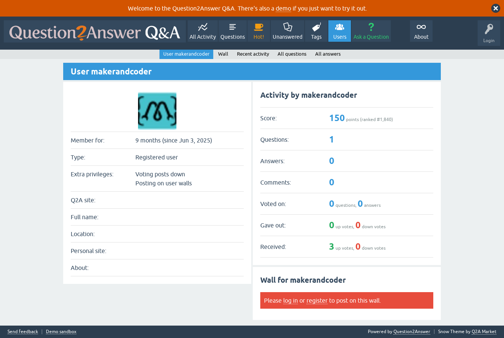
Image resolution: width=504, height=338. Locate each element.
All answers (328, 54)
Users (339, 37)
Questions (232, 37)
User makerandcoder (186, 54)
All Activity (203, 37)
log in (290, 300)
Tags (316, 37)
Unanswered (287, 37)
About (421, 37)
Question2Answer (411, 331)
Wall (223, 54)
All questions (292, 54)
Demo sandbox (61, 331)
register (317, 300)
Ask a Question (371, 37)
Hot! (259, 37)
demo (283, 8)
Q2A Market (484, 331)
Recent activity (253, 54)
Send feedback (23, 331)
